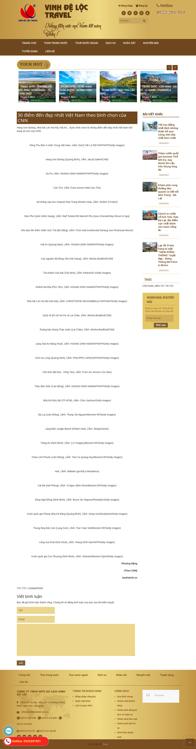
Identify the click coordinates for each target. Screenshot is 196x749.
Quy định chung (125, 696)
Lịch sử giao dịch (83, 705)
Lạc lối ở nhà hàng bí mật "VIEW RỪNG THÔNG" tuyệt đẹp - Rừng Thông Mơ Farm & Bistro (168, 255)
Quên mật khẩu (82, 701)
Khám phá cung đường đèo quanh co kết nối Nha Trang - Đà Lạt (168, 192)
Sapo (105, 744)
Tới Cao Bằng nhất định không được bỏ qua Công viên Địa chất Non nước (168, 131)
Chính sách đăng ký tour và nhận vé (127, 712)
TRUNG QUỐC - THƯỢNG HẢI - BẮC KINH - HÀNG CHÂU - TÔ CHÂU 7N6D (35, 90)
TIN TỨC (21, 588)
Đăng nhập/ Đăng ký (85, 696)
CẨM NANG (148, 286)
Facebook (159, 695)
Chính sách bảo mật (127, 719)
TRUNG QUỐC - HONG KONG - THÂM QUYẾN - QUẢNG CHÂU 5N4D (76, 90)
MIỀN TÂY (159, 286)
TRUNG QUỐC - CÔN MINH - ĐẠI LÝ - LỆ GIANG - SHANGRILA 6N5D (158, 90)
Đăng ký (143, 5)
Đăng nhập (127, 5)
